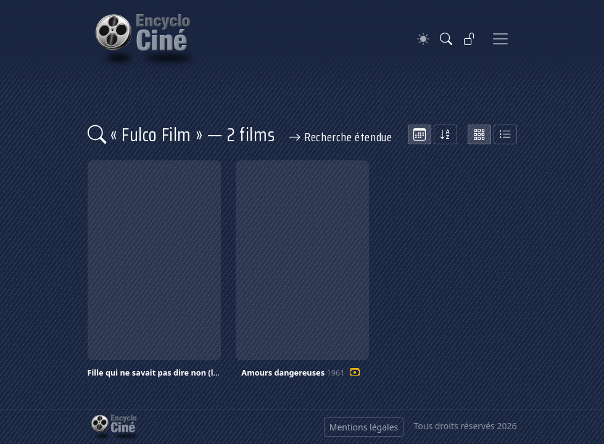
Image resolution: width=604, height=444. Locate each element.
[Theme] (423, 39)
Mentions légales (364, 427)
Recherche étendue (340, 137)
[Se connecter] (469, 39)
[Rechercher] (446, 39)
